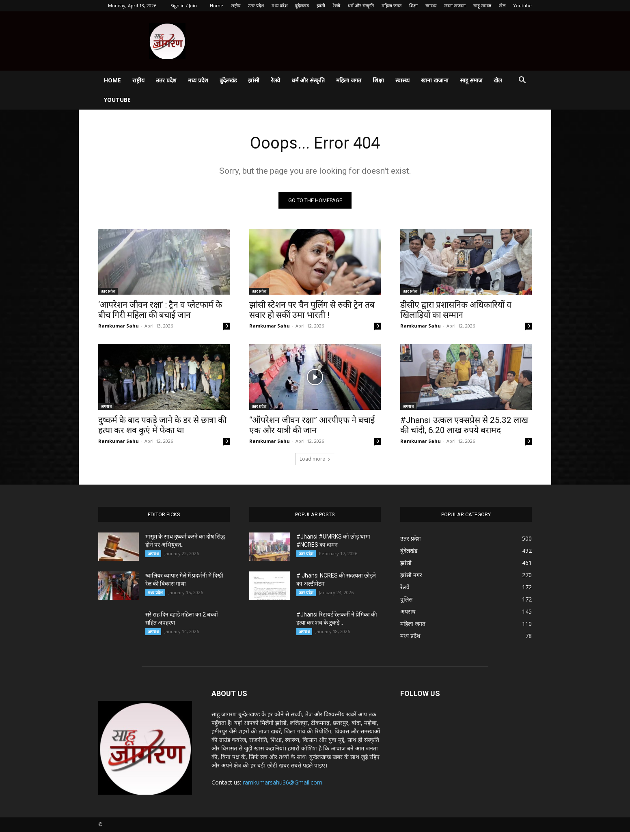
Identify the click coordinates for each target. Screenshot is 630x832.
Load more (315, 458)
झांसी (321, 5)
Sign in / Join (183, 5)
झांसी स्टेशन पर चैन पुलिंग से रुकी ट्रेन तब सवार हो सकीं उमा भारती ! (312, 310)
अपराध (106, 406)
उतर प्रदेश (256, 5)
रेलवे (336, 5)
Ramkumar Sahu (118, 326)
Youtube (522, 5)
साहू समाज (482, 5)
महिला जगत (391, 5)
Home (216, 5)
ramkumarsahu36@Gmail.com (282, 782)
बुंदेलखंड (302, 5)
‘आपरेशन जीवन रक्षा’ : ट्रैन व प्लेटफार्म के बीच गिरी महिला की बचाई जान (160, 310)
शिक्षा (413, 5)
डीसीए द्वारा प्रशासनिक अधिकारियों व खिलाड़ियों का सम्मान (455, 310)
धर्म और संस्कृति (361, 5)
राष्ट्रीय (235, 5)
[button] (522, 81)
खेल (502, 5)
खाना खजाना (455, 5)
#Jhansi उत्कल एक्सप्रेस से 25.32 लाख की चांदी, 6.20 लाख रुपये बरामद (464, 425)
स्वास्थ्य (430, 5)
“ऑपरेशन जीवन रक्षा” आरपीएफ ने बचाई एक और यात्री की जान (312, 425)
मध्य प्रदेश (279, 5)
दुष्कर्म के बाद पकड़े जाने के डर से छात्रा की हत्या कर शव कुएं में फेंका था (162, 425)
